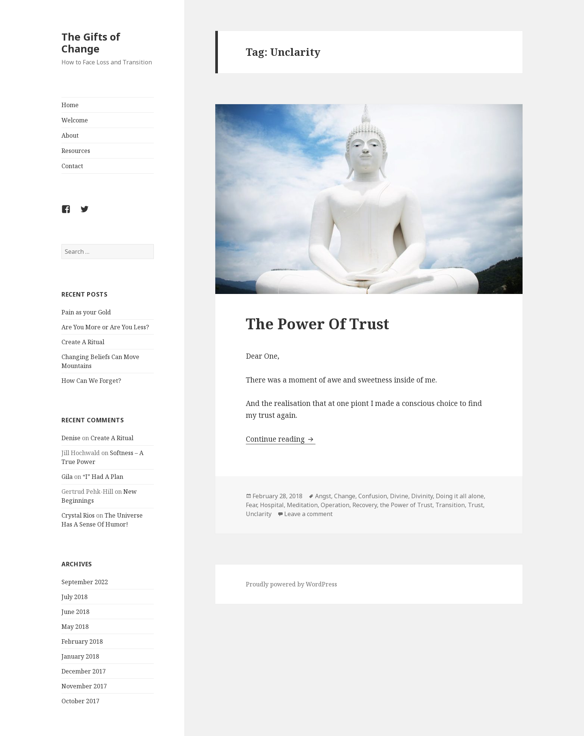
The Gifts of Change (90, 42)
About (70, 135)
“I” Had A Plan (103, 477)
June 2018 (75, 612)
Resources (75, 151)
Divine (399, 496)
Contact (72, 166)
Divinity (422, 496)
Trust (475, 505)
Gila (67, 477)
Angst (323, 496)
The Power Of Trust (317, 323)
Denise (70, 438)
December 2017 (83, 671)
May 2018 (75, 627)
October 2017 (80, 701)
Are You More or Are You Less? (105, 327)
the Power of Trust (406, 505)
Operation (335, 505)
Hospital (272, 505)
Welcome (74, 120)
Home (70, 105)
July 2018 (74, 597)
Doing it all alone (460, 496)
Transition (450, 505)
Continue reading (280, 439)
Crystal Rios (78, 515)
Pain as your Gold (86, 312)
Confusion (372, 496)
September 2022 (84, 582)
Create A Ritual (82, 342)
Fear (251, 505)
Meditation (302, 505)
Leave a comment (308, 514)
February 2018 (82, 641)
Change (344, 496)
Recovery (364, 505)
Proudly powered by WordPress (291, 584)
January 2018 (80, 656)
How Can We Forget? (91, 381)
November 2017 (84, 686)
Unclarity (259, 514)
